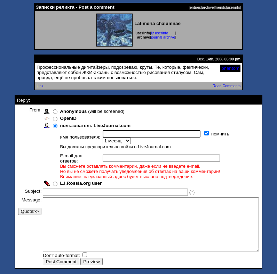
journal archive (163, 37)
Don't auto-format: (50, 256)
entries (195, 7)
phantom (230, 68)
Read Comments (226, 86)
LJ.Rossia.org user (69, 173)
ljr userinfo (159, 33)
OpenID (56, 118)
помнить (209, 133)
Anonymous (61, 111)
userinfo (233, 7)
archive (208, 7)
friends (220, 7)
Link (40, 86)
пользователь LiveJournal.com (83, 125)
